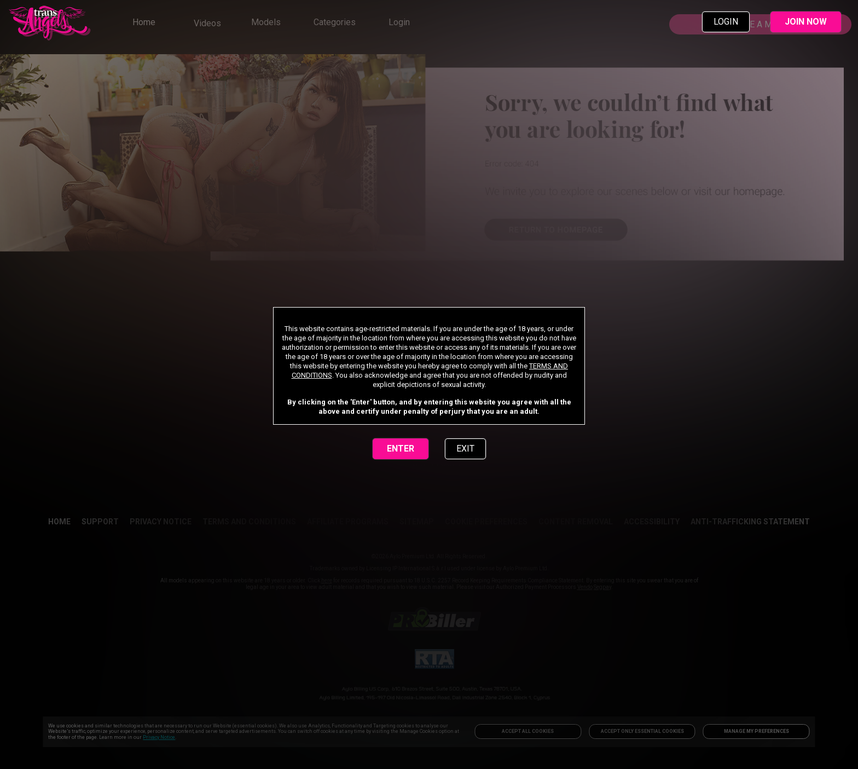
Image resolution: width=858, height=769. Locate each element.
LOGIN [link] (726, 21)
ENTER (400, 448)
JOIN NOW (806, 21)
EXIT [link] (465, 448)
